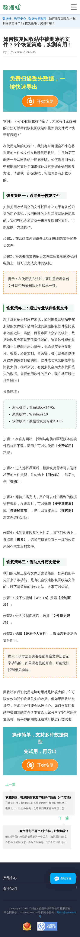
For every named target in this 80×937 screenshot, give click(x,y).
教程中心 (20, 18)
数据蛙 (7, 18)
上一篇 (10, 784)
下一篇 (64, 818)
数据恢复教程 (37, 18)
